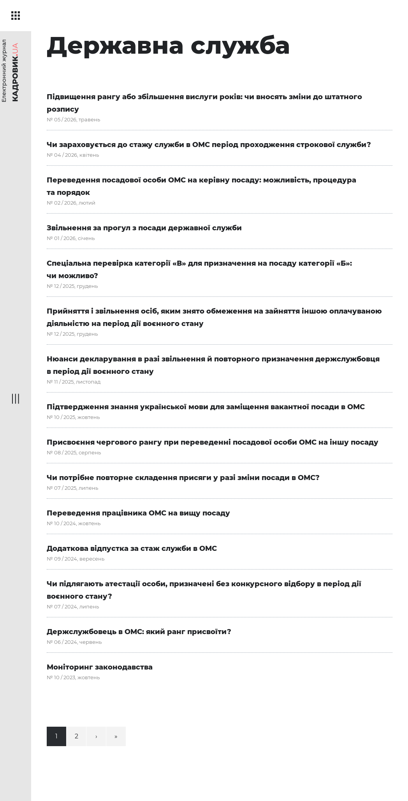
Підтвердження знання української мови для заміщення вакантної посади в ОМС (206, 407)
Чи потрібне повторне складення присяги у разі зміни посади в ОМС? (183, 477)
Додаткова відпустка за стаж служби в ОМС (132, 548)
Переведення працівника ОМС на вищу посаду (138, 513)
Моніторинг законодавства (100, 667)
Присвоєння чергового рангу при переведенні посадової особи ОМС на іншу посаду (212, 442)
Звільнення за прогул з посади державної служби (144, 228)
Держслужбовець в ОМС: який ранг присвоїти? (139, 631)
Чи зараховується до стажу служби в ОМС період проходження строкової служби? (209, 144)
